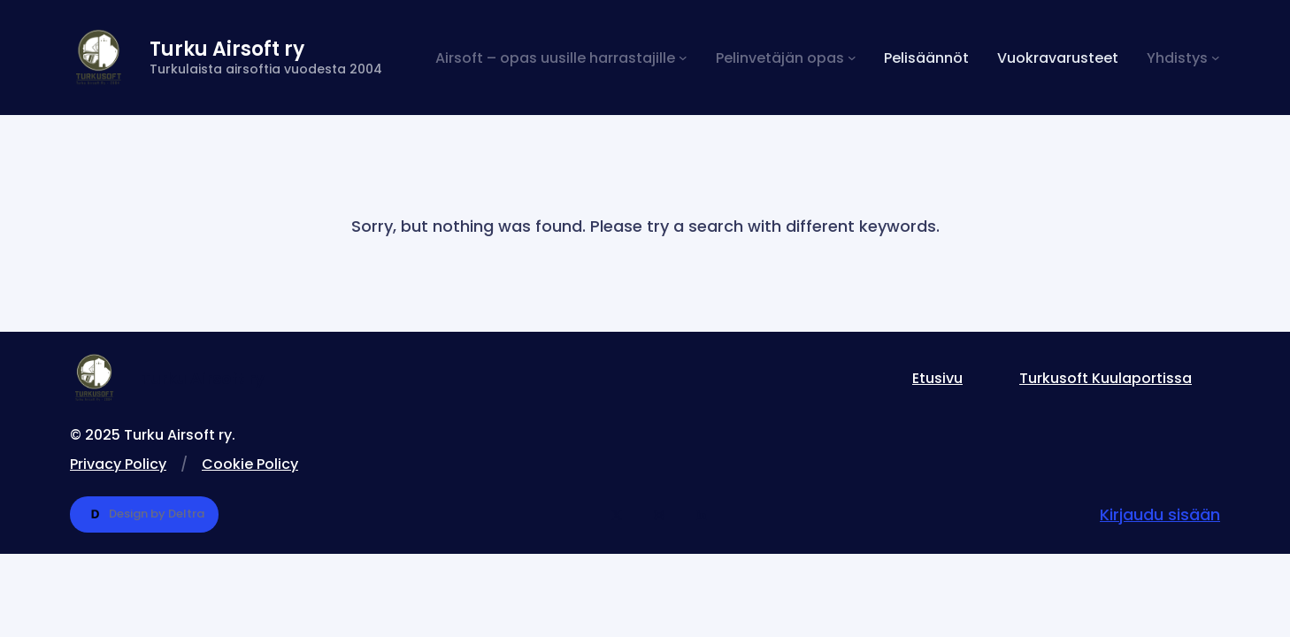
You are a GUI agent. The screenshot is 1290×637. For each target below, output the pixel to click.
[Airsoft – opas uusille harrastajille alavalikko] (561, 58)
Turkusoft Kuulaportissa (1105, 378)
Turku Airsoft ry (227, 49)
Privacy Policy (118, 464)
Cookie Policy (250, 464)
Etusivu (937, 378)
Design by (144, 514)
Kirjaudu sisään (1160, 514)
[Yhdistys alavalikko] (1183, 58)
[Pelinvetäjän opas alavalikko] (786, 58)
